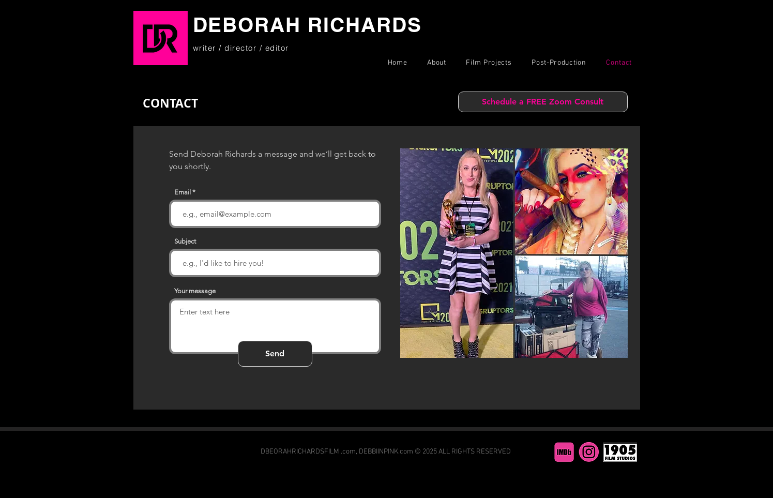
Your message (195, 291)
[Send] (275, 354)
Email (182, 192)
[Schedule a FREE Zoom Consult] (543, 102)
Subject (185, 241)
